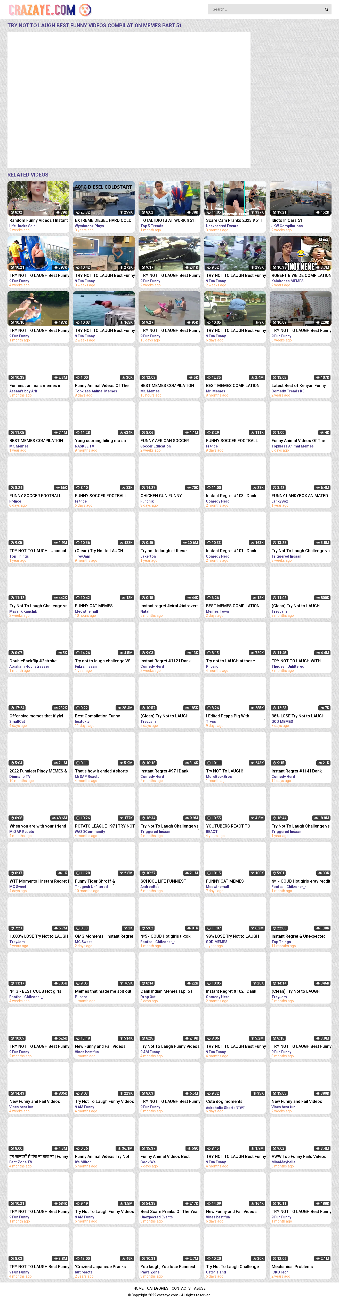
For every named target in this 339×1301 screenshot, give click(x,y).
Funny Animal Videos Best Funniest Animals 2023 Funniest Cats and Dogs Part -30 (168, 1157)
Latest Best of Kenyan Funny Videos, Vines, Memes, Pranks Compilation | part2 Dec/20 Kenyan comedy (300, 386)
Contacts (181, 1288)
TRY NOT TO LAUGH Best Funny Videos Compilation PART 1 (302, 1047)
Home (139, 1288)
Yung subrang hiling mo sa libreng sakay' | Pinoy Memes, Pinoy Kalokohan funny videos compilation (103, 441)
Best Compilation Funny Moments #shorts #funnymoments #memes (100, 716)
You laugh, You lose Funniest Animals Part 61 (168, 1267)
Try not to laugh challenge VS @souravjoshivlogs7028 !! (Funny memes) (103, 661)
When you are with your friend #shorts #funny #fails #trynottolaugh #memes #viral (39, 827)
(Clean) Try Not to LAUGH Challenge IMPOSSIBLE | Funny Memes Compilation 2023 (170, 716)
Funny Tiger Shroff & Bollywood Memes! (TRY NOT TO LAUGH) (103, 882)
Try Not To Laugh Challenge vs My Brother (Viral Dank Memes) (170, 827)
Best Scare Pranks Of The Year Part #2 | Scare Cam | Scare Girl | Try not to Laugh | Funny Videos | (170, 1212)
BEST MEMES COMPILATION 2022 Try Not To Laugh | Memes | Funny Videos (233, 386)
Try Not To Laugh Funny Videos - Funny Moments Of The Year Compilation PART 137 (170, 1047)
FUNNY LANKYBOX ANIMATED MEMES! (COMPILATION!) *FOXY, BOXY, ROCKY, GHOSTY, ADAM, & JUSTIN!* (300, 496)
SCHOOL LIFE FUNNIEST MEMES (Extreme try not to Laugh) (166, 882)
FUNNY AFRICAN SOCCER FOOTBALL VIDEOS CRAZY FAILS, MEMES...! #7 (166, 441)
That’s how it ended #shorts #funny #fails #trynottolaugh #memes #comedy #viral (103, 772)
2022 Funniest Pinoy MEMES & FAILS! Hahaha (38, 772)
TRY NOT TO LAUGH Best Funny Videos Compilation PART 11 (39, 1267)
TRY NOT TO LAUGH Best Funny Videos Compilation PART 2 (170, 1102)
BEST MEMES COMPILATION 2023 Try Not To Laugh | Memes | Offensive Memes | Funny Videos (167, 386)
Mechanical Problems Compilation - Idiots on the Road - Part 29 (297, 1267)
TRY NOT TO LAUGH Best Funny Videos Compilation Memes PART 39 (39, 331)
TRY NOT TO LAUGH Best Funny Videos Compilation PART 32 (39, 1212)
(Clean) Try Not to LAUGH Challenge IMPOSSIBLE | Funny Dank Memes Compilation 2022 (104, 551)
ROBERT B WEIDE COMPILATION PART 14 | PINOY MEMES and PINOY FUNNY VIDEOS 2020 (302, 276)
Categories (157, 1288)
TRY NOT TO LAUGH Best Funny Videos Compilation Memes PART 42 (302, 331)
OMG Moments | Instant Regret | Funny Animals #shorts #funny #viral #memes (104, 937)
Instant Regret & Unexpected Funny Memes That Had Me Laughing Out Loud (299, 937)
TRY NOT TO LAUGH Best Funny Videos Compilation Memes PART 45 (170, 276)
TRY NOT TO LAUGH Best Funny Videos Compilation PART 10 (236, 1157)
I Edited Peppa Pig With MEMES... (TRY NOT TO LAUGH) (236, 716)
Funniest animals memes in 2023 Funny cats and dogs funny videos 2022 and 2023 (36, 386)
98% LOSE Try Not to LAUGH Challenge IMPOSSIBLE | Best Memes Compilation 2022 (233, 937)
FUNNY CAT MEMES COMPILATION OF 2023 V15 (232, 882)
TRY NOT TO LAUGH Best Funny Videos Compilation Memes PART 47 (105, 331)
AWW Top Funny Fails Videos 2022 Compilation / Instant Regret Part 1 (299, 1157)
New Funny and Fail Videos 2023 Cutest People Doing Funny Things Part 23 (100, 1047)
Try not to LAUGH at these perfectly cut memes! (230, 661)
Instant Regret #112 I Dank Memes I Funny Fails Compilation (166, 661)
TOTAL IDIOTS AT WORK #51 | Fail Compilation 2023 (168, 221)
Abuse (200, 1288)
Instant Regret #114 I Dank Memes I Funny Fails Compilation (297, 772)
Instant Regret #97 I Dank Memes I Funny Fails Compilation (164, 772)
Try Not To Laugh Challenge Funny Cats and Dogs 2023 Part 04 (236, 1267)
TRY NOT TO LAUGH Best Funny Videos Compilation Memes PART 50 (236, 331)
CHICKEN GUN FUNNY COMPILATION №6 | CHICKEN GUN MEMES (168, 496)
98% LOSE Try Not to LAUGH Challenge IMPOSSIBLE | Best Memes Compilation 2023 (299, 716)
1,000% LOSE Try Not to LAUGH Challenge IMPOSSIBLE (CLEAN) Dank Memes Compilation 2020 (39, 937)
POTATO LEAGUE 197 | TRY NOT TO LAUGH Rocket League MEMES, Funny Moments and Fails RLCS (105, 827)
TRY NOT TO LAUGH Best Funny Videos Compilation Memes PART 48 (170, 331)
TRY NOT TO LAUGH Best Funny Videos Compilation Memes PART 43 (105, 276)
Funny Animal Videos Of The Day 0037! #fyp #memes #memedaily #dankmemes (298, 441)
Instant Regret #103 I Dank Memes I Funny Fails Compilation (231, 496)
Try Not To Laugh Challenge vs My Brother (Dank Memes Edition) (301, 551)
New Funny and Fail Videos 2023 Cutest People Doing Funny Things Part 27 (297, 1102)
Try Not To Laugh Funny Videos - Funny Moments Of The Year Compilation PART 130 (104, 1212)
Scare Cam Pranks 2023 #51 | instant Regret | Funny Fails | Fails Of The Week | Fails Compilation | (234, 221)
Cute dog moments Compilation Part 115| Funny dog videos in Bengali (232, 1102)
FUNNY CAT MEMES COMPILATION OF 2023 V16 (101, 606)
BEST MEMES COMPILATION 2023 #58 (233, 606)
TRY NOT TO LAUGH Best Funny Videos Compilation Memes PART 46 (236, 276)
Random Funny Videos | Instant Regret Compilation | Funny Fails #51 (39, 221)
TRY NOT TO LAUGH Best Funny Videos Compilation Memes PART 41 (39, 276)
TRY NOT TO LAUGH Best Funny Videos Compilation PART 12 (236, 1047)
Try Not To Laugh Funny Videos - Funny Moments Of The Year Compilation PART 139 (104, 1102)
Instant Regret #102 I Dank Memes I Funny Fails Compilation (231, 992)
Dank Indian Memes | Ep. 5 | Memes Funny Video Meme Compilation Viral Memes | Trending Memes (166, 992)
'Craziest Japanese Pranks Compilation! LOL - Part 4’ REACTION (100, 1267)
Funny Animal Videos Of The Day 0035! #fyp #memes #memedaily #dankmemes (101, 386)
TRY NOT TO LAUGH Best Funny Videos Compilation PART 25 (39, 1047)
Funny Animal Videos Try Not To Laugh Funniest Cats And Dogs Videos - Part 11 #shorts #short (104, 1157)
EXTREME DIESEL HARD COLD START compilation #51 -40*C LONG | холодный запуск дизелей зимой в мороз (103, 221)
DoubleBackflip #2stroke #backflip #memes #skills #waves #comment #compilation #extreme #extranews (34, 661)
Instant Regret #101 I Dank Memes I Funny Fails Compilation (231, 551)
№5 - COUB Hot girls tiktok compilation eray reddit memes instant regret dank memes (170, 937)
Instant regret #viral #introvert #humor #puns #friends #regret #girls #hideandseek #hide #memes (169, 606)
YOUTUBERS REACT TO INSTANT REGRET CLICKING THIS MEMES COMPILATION (232, 827)
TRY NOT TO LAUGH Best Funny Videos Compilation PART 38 (302, 1212)
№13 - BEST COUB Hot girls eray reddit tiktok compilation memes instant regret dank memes (37, 992)
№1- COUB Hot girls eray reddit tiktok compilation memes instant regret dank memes (301, 882)
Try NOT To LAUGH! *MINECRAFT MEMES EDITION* (235, 772)
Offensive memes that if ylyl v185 (36, 716)
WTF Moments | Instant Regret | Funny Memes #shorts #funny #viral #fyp (39, 882)
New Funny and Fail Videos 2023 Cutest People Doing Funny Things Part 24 (35, 1102)
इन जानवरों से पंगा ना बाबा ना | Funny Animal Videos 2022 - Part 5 (39, 1157)
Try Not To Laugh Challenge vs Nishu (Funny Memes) (39, 606)
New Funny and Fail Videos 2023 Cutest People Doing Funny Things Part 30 (231, 1212)
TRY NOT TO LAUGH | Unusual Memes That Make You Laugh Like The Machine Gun (38, 551)
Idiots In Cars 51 (287, 220)
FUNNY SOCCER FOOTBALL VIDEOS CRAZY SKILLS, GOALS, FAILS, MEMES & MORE (235, 441)
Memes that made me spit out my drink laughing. (103, 992)
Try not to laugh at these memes (164, 551)
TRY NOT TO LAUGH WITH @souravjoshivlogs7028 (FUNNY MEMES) (296, 661)
